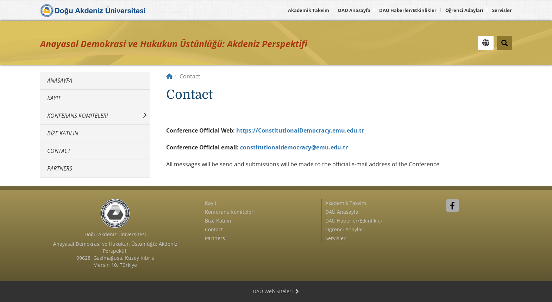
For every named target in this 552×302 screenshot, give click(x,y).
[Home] (169, 76)
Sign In (450, 224)
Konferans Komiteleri (77, 116)
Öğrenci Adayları (464, 10)
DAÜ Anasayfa (354, 10)
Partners (59, 168)
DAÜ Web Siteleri (276, 291)
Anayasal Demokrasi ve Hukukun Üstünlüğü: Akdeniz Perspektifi (173, 43)
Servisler (502, 10)
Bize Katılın (62, 133)
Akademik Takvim (308, 10)
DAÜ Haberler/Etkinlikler (408, 10)
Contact (58, 151)
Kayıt (54, 98)
